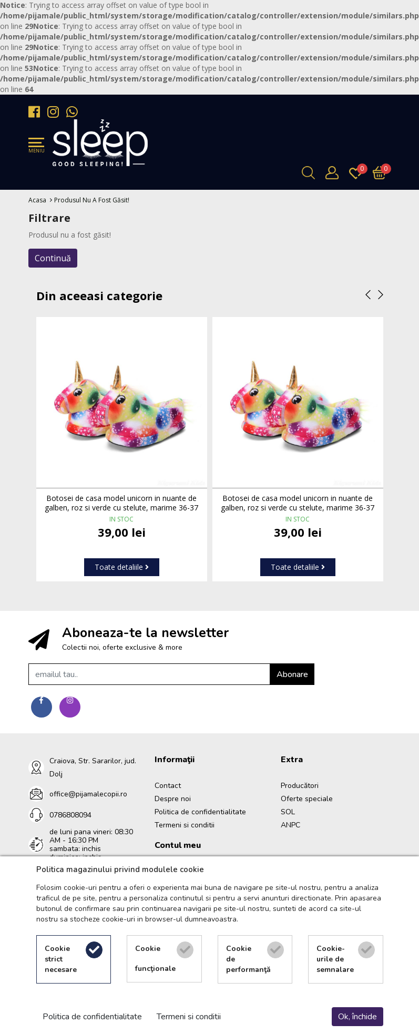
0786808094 (70, 815)
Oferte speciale (307, 799)
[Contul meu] (334, 172)
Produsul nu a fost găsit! (91, 200)
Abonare (292, 674)
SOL (288, 812)
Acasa (37, 200)
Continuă (53, 258)
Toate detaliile (122, 567)
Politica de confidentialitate (200, 812)
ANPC (290, 825)
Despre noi (173, 799)
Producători (300, 786)
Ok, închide (357, 1016)
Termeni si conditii (184, 825)
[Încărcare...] (382, 172)
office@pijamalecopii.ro (88, 794)
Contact (168, 786)
